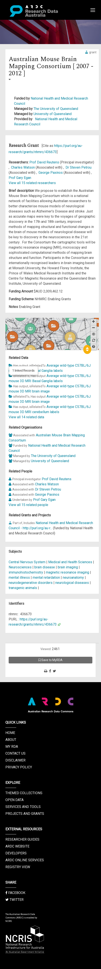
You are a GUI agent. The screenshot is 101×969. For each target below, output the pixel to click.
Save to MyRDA (50, 660)
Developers (16, 853)
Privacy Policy (18, 767)
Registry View (17, 867)
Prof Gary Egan (20, 178)
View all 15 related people (28, 505)
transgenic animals (23, 588)
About (10, 740)
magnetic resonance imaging (67, 572)
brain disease (44, 567)
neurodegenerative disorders (31, 583)
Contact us (15, 753)
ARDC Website (17, 846)
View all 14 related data (26, 417)
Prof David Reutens (44, 162)
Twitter (14, 900)
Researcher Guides (22, 839)
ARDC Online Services (24, 860)
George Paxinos (51, 173)
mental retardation (46, 577)
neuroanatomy (73, 577)
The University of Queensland (56, 109)
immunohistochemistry (26, 572)
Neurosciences (20, 567)
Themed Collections (23, 793)
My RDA (11, 746)
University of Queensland (53, 114)
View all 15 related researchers (32, 183)
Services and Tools (23, 807)
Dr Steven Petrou (78, 167)
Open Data (14, 800)
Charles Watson (23, 167)
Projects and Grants (24, 814)
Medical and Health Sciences (70, 562)
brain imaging (68, 567)
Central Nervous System (27, 562)
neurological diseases (72, 583)
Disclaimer (15, 760)
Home (10, 733)
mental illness (19, 577)
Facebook (15, 893)
